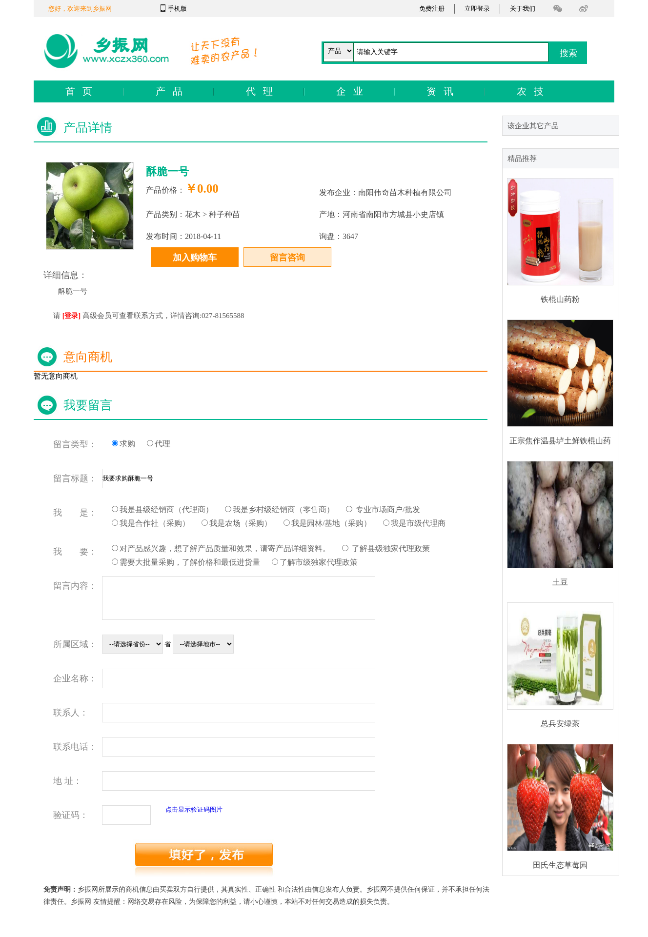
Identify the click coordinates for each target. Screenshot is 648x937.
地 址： (67, 781)
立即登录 (477, 8)
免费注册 (432, 8)
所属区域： (75, 644)
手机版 (177, 8)
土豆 (560, 582)
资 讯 (439, 91)
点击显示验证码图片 (194, 809)
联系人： (70, 713)
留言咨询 (287, 257)
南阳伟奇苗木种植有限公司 (405, 192)
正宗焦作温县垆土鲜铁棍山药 (560, 441)
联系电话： (75, 747)
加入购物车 (195, 257)
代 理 (259, 91)
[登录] (71, 315)
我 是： (75, 513)
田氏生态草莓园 (560, 865)
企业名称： (75, 678)
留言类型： (75, 444)
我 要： (75, 552)
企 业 (349, 91)
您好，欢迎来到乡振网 (80, 8)
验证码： (70, 815)
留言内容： (75, 586)
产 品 (169, 91)
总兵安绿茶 (560, 723)
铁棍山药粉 (560, 299)
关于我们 (522, 8)
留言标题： (75, 478)
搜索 (568, 53)
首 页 (78, 91)
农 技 (530, 91)
